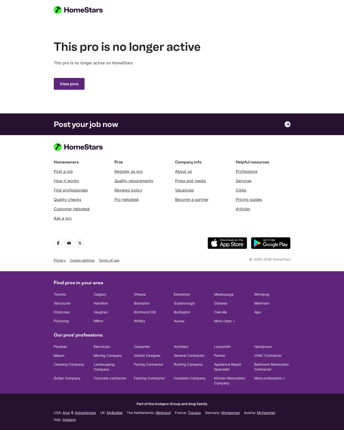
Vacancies (184, 190)
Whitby (139, 321)
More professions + (269, 378)
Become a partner (192, 199)
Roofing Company (188, 364)
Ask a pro (63, 218)
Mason (59, 355)
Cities (241, 190)
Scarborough (184, 303)
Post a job (63, 171)
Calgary (100, 294)
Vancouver (62, 303)
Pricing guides (249, 199)
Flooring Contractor (149, 378)
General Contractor (189, 355)
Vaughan (101, 312)
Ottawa (140, 294)
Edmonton (182, 294)
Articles (243, 208)
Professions (246, 171)
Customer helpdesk (72, 208)
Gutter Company (67, 378)
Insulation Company (190, 378)
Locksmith (222, 346)
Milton (98, 321)
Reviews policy (128, 190)
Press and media (190, 180)
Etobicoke (62, 312)
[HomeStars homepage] (83, 10)
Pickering (61, 321)
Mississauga (224, 294)
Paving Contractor (148, 364)
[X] (79, 243)
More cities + (224, 321)
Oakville (220, 312)
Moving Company (108, 355)
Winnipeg (261, 294)
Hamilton (101, 303)
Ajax (257, 312)
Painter (219, 355)
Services (244, 180)
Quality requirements (133, 180)
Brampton (142, 303)
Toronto (60, 294)
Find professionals (71, 190)
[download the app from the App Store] (227, 243)
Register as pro (128, 171)
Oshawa (220, 303)
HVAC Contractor (268, 355)
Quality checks (67, 199)
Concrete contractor (110, 378)
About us (183, 171)
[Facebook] (58, 243)
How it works (66, 180)
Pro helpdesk (126, 199)
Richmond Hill (145, 312)
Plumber (60, 346)
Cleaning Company (69, 364)
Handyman (263, 346)
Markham (261, 303)
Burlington (182, 312)
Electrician (102, 346)
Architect (181, 346)
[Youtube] (69, 243)
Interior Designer (147, 355)
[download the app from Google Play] (270, 243)
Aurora (179, 321)
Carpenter (142, 346)
